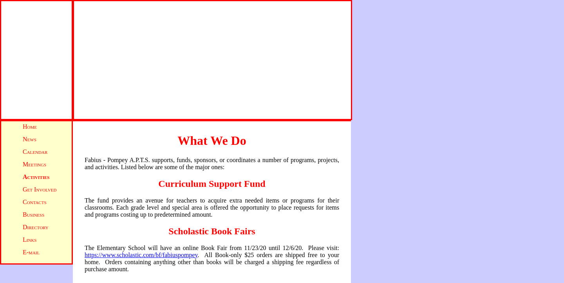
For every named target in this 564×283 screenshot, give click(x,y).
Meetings (34, 164)
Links (29, 239)
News (29, 139)
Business (33, 214)
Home (30, 126)
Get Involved (39, 189)
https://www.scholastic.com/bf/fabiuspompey (141, 255)
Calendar (35, 151)
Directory (36, 227)
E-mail (31, 252)
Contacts (35, 202)
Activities (36, 176)
